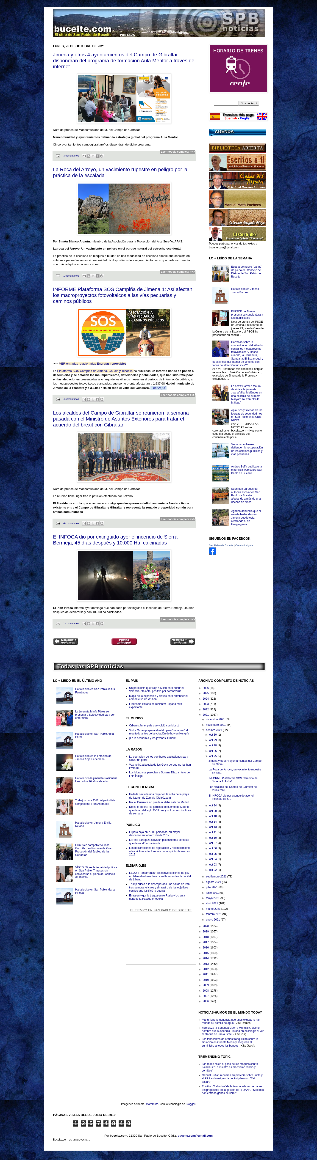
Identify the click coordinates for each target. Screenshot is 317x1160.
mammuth (152, 1104)
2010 (206, 979)
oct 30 (213, 734)
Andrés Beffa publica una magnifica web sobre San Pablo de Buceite (246, 470)
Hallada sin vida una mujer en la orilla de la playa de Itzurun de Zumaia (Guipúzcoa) (159, 796)
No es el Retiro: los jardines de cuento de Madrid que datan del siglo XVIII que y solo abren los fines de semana (160, 810)
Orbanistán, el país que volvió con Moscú (154, 725)
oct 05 (213, 853)
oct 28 (213, 745)
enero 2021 (213, 919)
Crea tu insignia (244, 545)
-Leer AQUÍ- (158, 388)
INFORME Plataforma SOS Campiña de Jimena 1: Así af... (233, 780)
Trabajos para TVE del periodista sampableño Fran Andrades (95, 802)
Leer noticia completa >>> (178, 151)
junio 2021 (213, 892)
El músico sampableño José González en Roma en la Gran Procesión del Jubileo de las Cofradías (93, 850)
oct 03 (213, 864)
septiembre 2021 (216, 876)
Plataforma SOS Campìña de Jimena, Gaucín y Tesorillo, (95, 371)
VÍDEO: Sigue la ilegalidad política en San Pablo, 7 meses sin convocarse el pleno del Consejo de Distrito (96, 872)
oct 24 (213, 805)
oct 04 (213, 859)
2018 (206, 937)
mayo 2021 (213, 898)
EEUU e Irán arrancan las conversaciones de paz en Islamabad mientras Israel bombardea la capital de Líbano (160, 876)
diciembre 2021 (215, 719)
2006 (206, 1001)
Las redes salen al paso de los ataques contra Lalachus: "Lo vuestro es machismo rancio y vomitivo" (230, 1067)
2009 (206, 985)
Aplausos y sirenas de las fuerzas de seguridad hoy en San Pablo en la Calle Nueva (246, 415)
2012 (206, 969)
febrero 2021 (214, 914)
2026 (206, 688)
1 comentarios (71, 275)
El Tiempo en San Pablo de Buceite (161, 910)
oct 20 (213, 811)
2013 (206, 963)
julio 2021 (212, 887)
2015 (206, 953)
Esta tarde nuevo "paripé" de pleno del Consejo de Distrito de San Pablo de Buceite (246, 271)
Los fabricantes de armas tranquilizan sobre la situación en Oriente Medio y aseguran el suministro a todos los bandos (230, 1042)
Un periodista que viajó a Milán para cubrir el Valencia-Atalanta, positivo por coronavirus (156, 689)
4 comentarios (71, 399)
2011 (206, 974)
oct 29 (213, 740)
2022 (206, 709)
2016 (206, 947)
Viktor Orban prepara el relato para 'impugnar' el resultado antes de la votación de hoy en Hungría (159, 732)
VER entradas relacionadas (92, 363)
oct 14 (213, 821)
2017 (206, 942)
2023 (206, 704)
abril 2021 (212, 903)
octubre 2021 (214, 730)
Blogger (190, 1104)
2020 (206, 926)
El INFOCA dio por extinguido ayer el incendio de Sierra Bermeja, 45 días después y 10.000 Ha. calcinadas (115, 540)
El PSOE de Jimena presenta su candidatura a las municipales (247, 315)
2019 (206, 931)
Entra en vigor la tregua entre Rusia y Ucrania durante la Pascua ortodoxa (157, 897)
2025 (206, 693)
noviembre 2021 (216, 724)
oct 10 (213, 837)
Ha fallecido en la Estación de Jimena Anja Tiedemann (93, 757)
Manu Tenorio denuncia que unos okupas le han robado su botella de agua (231, 1021)
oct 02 (213, 869)
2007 (206, 996)
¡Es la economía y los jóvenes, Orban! (152, 738)
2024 (206, 698)
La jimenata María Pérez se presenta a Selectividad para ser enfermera (95, 715)
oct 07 (213, 843)
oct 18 (213, 816)
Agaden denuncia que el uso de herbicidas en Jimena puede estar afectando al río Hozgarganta (246, 517)
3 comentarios (71, 155)
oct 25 (213, 756)
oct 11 (213, 832)
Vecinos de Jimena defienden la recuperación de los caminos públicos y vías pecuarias (247, 449)
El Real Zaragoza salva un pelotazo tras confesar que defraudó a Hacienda (159, 841)
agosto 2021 (214, 882)
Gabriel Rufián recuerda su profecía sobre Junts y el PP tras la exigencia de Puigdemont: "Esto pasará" (232, 1078)
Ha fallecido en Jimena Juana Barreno (245, 290)
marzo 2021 (213, 908)
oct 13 (213, 827)
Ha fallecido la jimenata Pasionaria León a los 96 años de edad (96, 780)
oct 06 (213, 848)
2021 (206, 714)
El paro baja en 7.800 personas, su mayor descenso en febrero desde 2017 (154, 833)
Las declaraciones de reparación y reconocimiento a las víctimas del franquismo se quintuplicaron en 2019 (160, 851)
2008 (206, 990)
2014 (206, 958)
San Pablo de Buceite (221, 545)
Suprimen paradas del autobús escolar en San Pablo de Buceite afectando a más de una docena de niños (246, 495)
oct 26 (213, 751)
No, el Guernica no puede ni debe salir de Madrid (159, 802)
